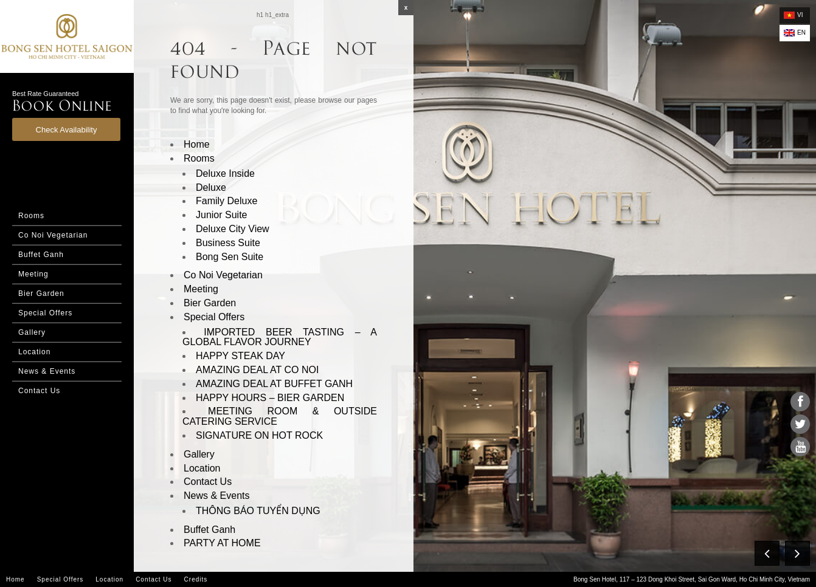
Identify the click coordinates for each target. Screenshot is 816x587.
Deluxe (211, 187)
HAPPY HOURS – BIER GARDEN (270, 398)
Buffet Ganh (41, 254)
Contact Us (39, 390)
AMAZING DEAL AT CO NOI (257, 370)
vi (793, 15)
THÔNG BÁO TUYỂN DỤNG (258, 511)
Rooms (31, 215)
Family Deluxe (226, 201)
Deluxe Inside (225, 173)
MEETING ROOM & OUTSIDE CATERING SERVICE (279, 416)
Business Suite (228, 243)
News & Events (46, 371)
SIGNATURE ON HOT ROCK (259, 435)
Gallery (32, 332)
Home (197, 144)
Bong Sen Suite (229, 257)
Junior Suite (221, 215)
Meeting (33, 274)
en (795, 32)
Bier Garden (41, 293)
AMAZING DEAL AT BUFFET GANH (274, 384)
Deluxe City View (232, 229)
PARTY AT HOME (222, 543)
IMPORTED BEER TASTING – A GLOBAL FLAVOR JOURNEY (279, 337)
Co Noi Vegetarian (53, 235)
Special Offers (45, 313)
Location (34, 352)
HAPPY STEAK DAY (240, 356)
